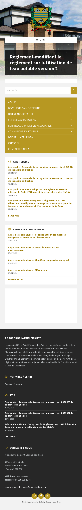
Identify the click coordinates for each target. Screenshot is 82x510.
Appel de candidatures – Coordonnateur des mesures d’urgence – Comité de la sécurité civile (37, 236)
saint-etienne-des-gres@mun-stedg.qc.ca (25, 487)
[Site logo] (41, 30)
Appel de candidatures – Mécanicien (27, 270)
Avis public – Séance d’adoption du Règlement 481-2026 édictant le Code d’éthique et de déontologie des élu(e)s (39, 191)
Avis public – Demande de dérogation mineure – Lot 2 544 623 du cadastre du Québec (40, 179)
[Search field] (41, 90)
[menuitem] (41, 102)
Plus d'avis (13, 216)
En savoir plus (15, 279)
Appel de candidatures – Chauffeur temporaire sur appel (38, 260)
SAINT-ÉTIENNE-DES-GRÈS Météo (41, 304)
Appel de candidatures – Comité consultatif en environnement (33, 249)
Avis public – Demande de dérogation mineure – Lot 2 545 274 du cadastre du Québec (40, 168)
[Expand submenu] (71, 108)
